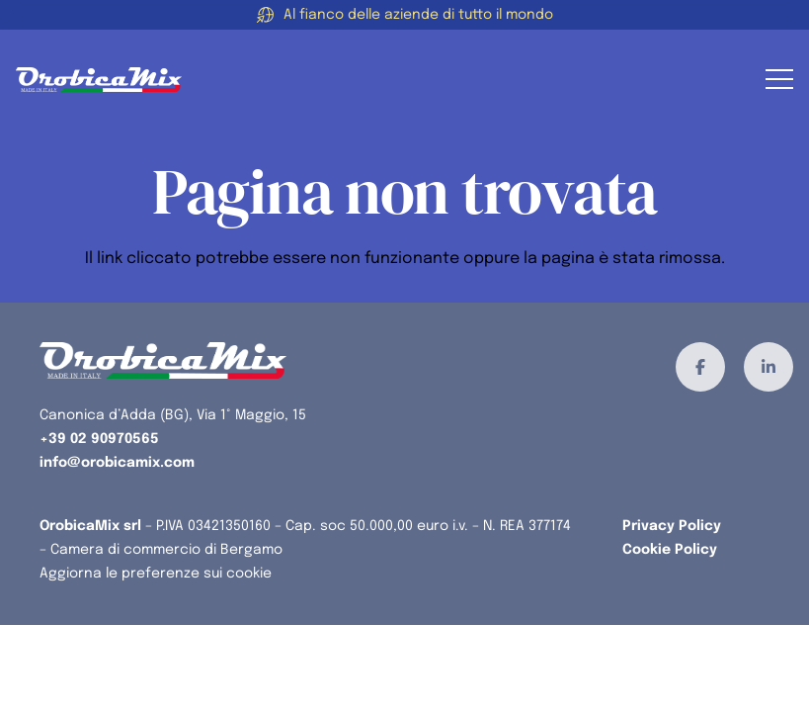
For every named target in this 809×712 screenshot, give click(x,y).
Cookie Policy (669, 550)
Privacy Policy (671, 526)
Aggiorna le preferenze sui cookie (156, 573)
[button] (779, 79)
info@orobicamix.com (117, 463)
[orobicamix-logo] (99, 79)
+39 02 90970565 (99, 439)
